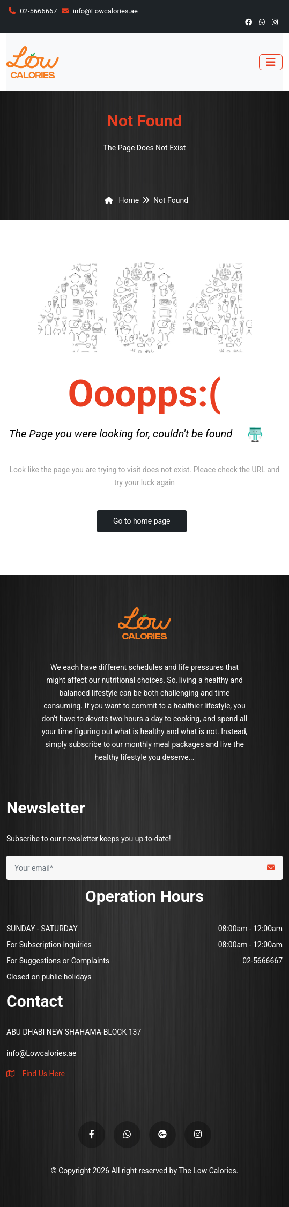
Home (120, 200)
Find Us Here (35, 1073)
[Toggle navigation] (271, 62)
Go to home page (142, 521)
